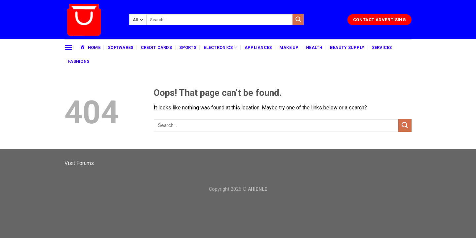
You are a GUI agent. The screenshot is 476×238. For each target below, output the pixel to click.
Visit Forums (79, 163)
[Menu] (68, 47)
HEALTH (314, 47)
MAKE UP (289, 47)
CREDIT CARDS (156, 47)
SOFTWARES (120, 47)
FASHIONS (78, 61)
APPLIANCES (258, 47)
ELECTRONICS (220, 47)
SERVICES (382, 47)
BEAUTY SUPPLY (347, 47)
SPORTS (187, 47)
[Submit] (298, 19)
